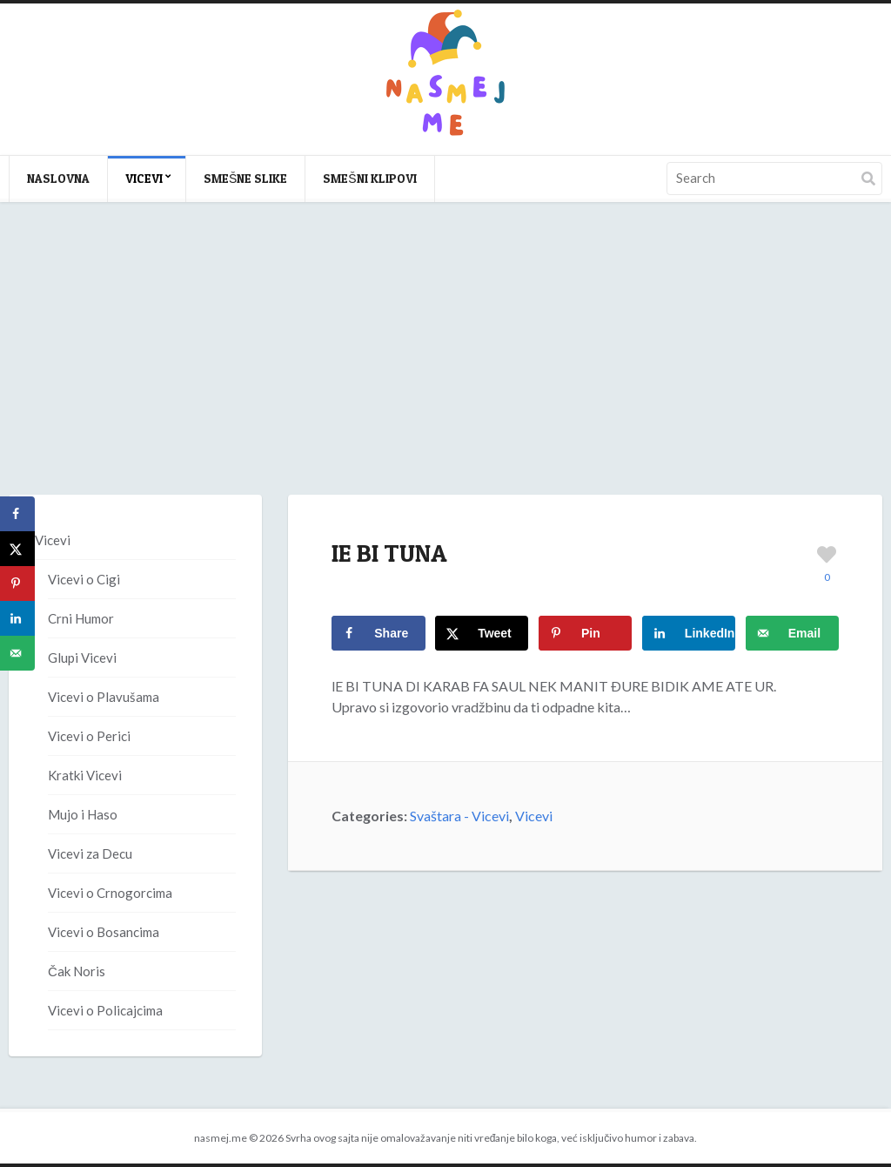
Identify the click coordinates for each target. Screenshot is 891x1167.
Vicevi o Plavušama (103, 697)
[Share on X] (481, 633)
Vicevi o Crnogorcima (110, 893)
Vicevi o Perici (89, 736)
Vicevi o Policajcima (105, 1010)
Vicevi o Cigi (84, 579)
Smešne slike (245, 178)
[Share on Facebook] (378, 633)
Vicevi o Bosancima (103, 932)
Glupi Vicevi (82, 657)
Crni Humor (81, 618)
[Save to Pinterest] (585, 633)
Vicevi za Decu (90, 853)
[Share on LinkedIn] (688, 633)
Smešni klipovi (369, 178)
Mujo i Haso (82, 814)
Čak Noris (76, 971)
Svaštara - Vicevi (459, 815)
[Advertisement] (445, 366)
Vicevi (144, 178)
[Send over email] (792, 633)
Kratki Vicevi (85, 775)
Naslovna (58, 178)
